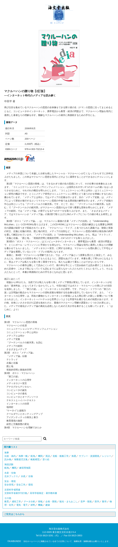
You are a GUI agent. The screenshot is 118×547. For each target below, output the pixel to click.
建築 (47, 505)
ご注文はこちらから (14, 514)
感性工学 (16, 501)
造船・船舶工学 (61, 456)
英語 (47, 456)
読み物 (7, 459)
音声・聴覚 (86, 501)
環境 (30, 484)
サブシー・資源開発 (89, 456)
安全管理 (8, 484)
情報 (40, 501)
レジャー (106, 456)
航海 (33, 456)
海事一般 (23, 456)
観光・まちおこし (68, 501)
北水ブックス (11, 476)
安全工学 (20, 484)
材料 (33, 505)
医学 (97, 501)
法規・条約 (10, 456)
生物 (30, 476)
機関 (40, 456)
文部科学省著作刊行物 (15, 493)
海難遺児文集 (21, 459)
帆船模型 (35, 459)
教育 (6, 501)
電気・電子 (22, 505)
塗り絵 (46, 459)
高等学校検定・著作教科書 (43, 493)
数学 (104, 501)
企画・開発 (51, 501)
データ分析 (29, 501)
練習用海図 (25, 468)
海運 (73, 456)
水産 (23, 476)
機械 (40, 505)
